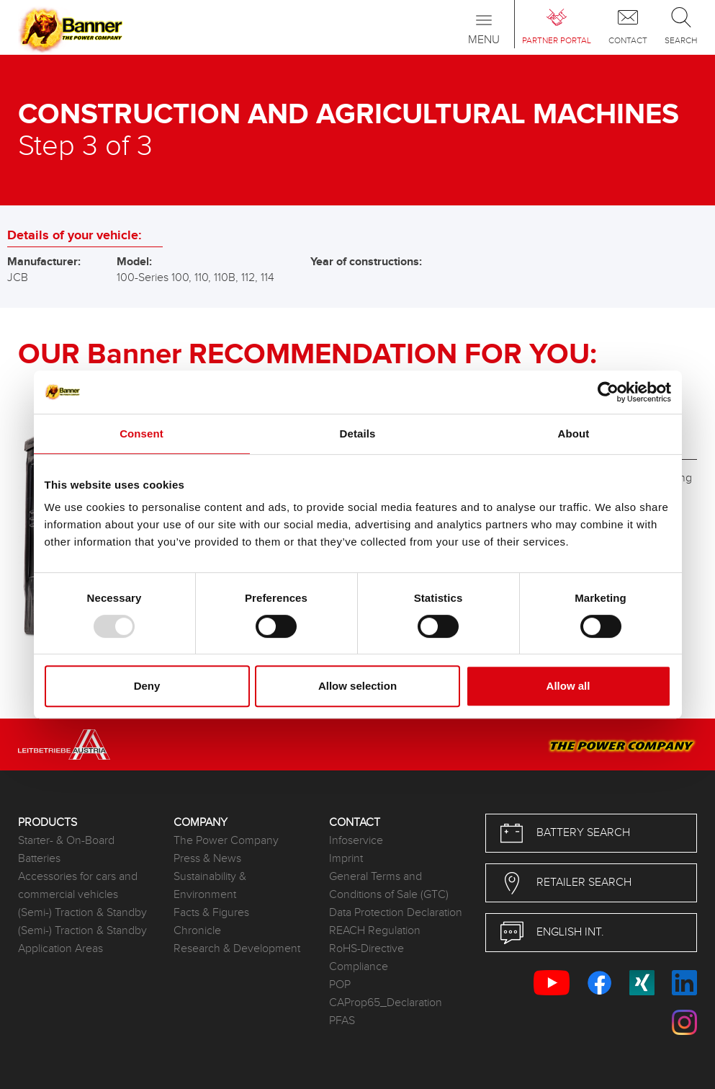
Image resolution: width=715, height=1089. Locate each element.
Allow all (568, 686)
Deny (147, 686)
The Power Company (226, 841)
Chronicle (197, 931)
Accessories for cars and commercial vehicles (78, 886)
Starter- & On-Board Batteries (66, 850)
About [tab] (574, 433)
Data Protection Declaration (395, 913)
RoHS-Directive (366, 949)
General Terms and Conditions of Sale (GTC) (389, 886)
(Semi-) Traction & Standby (82, 913)
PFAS (342, 1021)
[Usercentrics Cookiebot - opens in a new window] (608, 392)
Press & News (207, 859)
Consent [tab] (141, 433)
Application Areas (60, 949)
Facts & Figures (211, 913)
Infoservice (356, 841)
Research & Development (237, 949)
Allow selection (357, 686)
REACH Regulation (375, 931)
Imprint (346, 859)
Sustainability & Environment (210, 886)
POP (340, 985)
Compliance (358, 967)
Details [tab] (358, 433)
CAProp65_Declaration (385, 1003)
